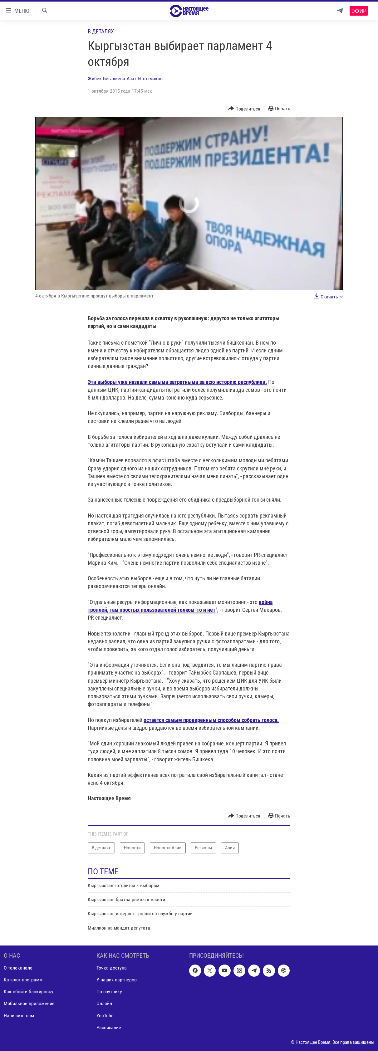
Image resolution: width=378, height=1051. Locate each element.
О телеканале (18, 968)
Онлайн (104, 1004)
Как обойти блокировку (28, 992)
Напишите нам (19, 1016)
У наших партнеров (116, 980)
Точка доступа (111, 968)
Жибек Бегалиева (106, 78)
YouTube (105, 1016)
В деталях (101, 31)
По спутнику (109, 992)
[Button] (244, 109)
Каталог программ (23, 980)
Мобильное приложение (29, 1004)
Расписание (108, 1027)
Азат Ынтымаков (145, 78)
